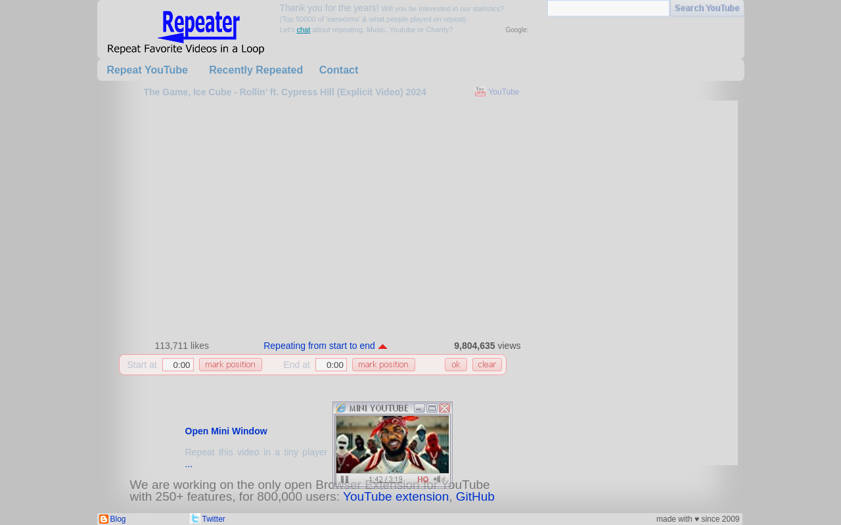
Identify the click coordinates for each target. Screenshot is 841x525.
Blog (118, 519)
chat (303, 30)
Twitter (213, 519)
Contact (339, 70)
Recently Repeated (256, 70)
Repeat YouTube (147, 70)
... (189, 464)
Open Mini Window (226, 431)
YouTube (503, 92)
